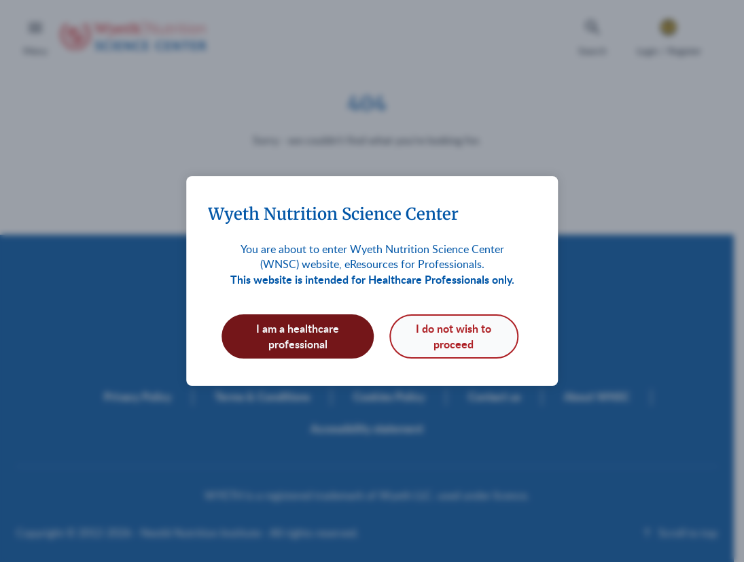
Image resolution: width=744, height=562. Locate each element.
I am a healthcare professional (297, 335)
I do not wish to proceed (453, 335)
